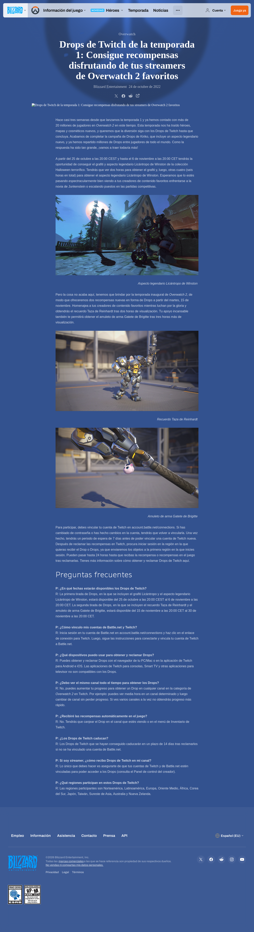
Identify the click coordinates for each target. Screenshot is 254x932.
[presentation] (15, 10)
